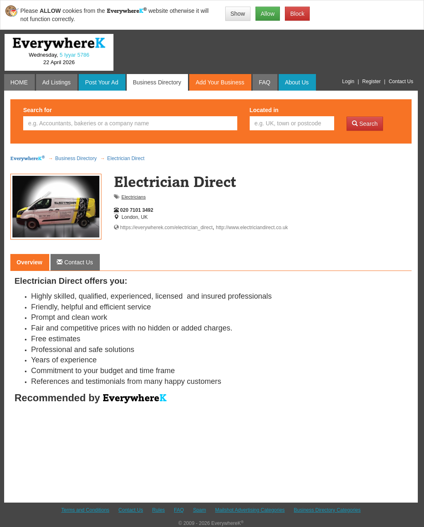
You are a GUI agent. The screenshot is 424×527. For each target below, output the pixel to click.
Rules (158, 510)
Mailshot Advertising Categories (249, 510)
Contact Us (130, 510)
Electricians (133, 196)
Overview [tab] (29, 262)
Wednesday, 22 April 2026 (59, 59)
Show (238, 13)
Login (348, 81)
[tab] (75, 262)
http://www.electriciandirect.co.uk (252, 227)
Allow (268, 13)
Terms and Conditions (85, 510)
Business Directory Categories (327, 510)
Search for (37, 110)
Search (365, 123)
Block (297, 13)
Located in (264, 110)
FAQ (179, 510)
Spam (199, 510)
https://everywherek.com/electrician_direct (163, 227)
